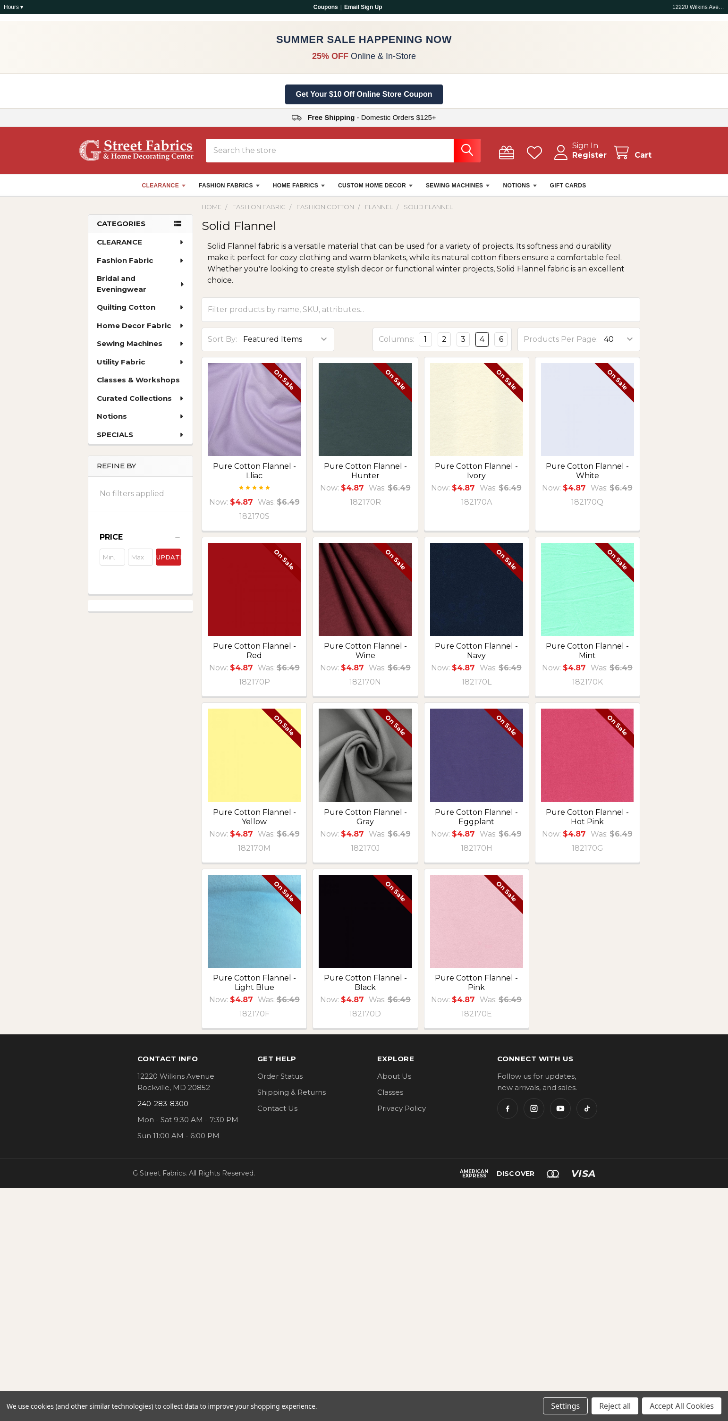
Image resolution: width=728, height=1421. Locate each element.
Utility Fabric (141, 367)
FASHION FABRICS (229, 191)
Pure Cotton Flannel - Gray (365, 822)
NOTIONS (519, 191)
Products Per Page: (561, 344)
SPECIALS (141, 440)
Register (578, 160)
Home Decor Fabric (141, 331)
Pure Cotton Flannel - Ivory (476, 476)
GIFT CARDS (568, 191)
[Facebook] (507, 1114)
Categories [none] (121, 229)
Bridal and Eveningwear (141, 289)
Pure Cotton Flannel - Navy (476, 656)
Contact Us (277, 1113)
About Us (394, 1081)
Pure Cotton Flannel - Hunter (365, 476)
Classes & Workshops (138, 385)
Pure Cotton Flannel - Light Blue (254, 988)
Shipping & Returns (291, 1097)
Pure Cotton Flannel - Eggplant (476, 822)
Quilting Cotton (141, 312)
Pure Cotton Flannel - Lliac (254, 476)
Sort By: (222, 344)
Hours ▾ (13, 7)
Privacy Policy (401, 1113)
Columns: (396, 344)
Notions (141, 421)
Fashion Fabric (141, 266)
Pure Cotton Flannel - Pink (476, 988)
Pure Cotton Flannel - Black (365, 988)
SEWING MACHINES (458, 191)
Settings (565, 1406)
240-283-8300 (162, 1109)
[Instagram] (534, 1114)
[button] (140, 543)
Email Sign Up (363, 7)
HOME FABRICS (299, 191)
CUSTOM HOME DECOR (375, 191)
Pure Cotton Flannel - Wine (365, 656)
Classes (390, 1097)
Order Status (280, 1081)
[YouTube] (560, 1114)
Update (168, 563)
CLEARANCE (164, 191)
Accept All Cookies (682, 1406)
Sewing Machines (141, 349)
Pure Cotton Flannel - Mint (587, 656)
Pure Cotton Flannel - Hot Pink (587, 822)
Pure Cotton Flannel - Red (254, 656)
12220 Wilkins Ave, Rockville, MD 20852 (698, 7)
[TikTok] (586, 1114)
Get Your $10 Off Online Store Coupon (364, 94)
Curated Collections (141, 403)
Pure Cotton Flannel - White (587, 476)
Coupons (325, 7)
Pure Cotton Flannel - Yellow (254, 822)
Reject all (615, 1406)
